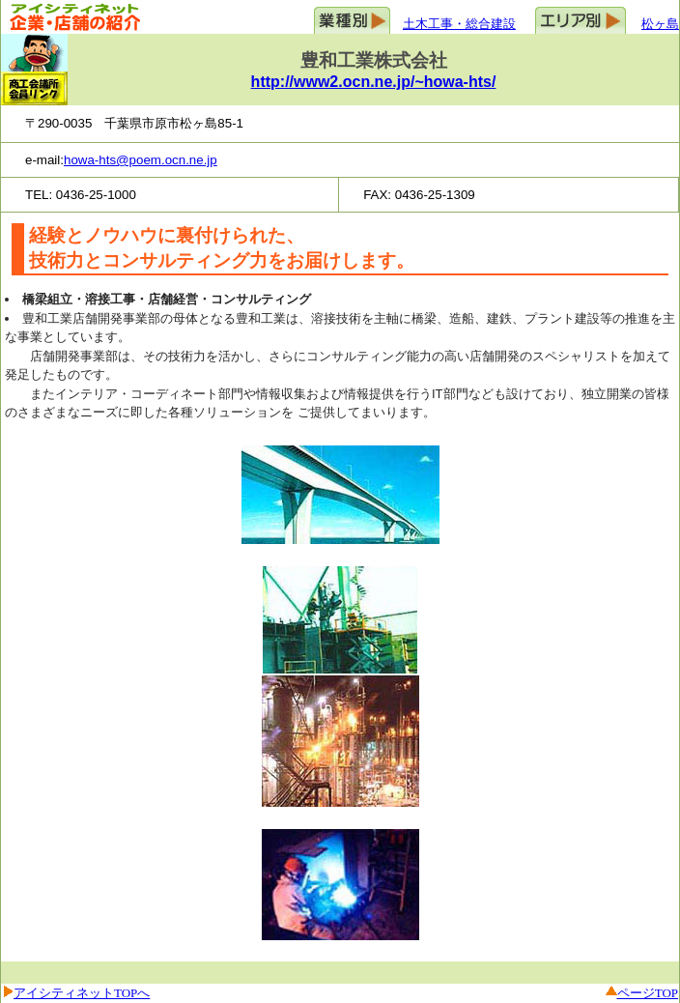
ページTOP (647, 993)
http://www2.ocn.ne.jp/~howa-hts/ (373, 81)
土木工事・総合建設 (459, 23)
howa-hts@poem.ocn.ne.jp (140, 160)
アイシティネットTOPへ (82, 993)
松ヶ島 (660, 23)
